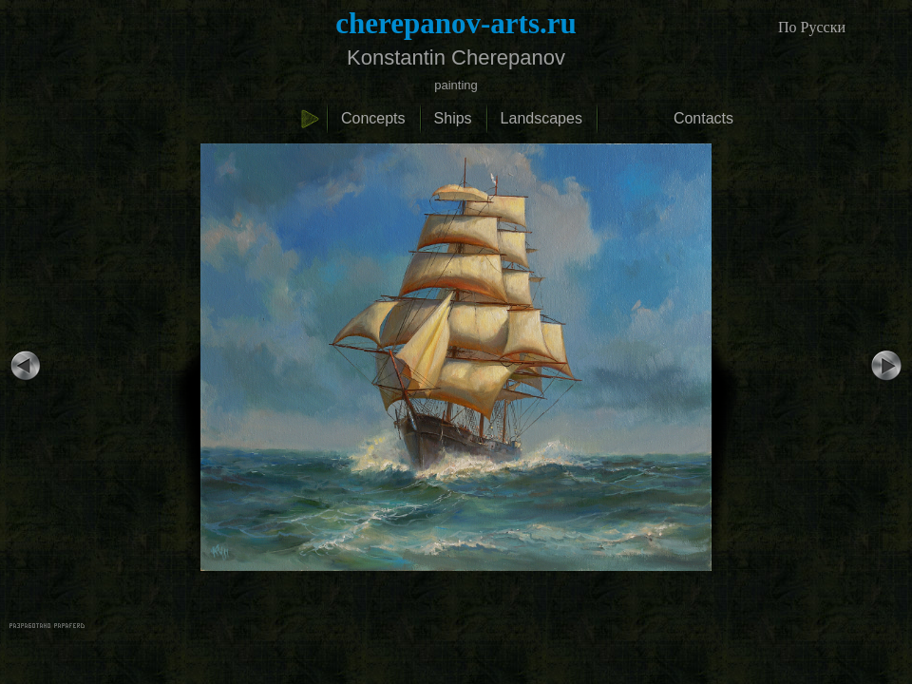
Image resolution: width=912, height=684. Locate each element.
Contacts (703, 118)
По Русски (812, 27)
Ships (453, 118)
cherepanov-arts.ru (455, 23)
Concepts (373, 118)
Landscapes (541, 118)
